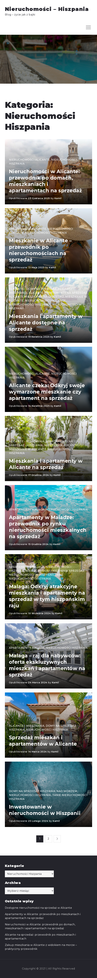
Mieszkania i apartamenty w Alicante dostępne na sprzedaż (46, 322)
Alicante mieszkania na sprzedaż (36, 296)
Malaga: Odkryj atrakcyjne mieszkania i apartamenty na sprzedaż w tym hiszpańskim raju (47, 596)
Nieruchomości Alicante (29, 159)
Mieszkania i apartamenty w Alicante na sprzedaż (46, 464)
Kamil (58, 198)
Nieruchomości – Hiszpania (47, 9)
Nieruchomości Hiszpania (46, 232)
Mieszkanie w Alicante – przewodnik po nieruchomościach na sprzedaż (40, 250)
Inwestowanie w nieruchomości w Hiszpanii (45, 810)
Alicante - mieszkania (27, 441)
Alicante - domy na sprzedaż (33, 288)
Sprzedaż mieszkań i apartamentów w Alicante (43, 741)
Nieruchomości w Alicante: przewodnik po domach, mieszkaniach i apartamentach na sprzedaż (45, 181)
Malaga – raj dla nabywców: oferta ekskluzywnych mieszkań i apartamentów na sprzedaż (47, 665)
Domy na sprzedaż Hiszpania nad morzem (43, 791)
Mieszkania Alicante (61, 445)
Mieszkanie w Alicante (27, 228)
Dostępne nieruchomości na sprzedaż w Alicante (38, 907)
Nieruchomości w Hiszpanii (31, 574)
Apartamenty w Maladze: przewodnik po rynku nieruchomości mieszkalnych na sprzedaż (48, 526)
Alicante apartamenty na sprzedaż (58, 292)
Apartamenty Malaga (27, 509)
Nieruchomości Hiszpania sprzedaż (55, 570)
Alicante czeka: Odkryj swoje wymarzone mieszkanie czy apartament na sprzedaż (47, 391)
